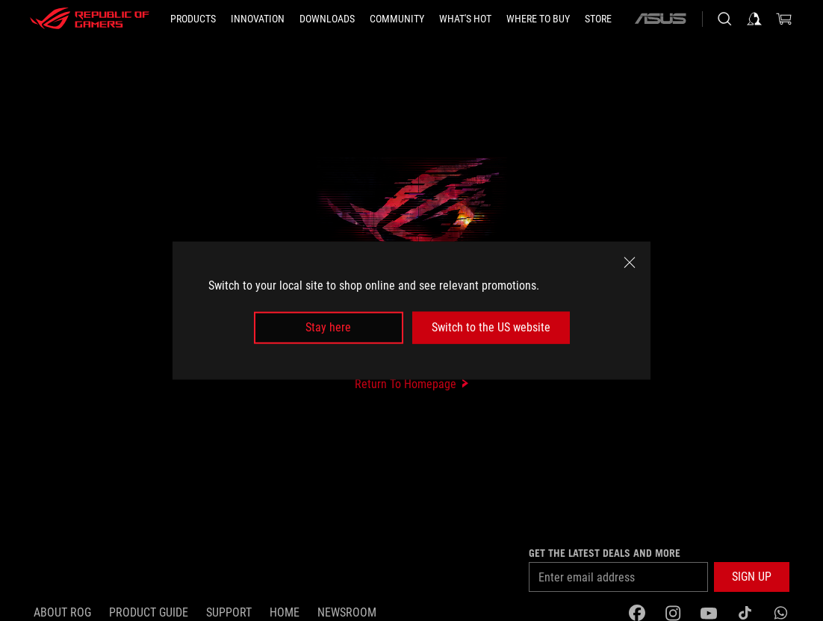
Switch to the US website (491, 327)
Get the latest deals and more (604, 553)
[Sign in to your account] (754, 18)
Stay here (328, 327)
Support (229, 612)
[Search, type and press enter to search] (724, 18)
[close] (630, 263)
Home (284, 612)
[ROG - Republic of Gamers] (89, 18)
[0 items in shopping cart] (784, 18)
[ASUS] (660, 18)
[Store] (598, 18)
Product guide (148, 612)
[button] (751, 577)
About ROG (62, 612)
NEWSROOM (346, 612)
